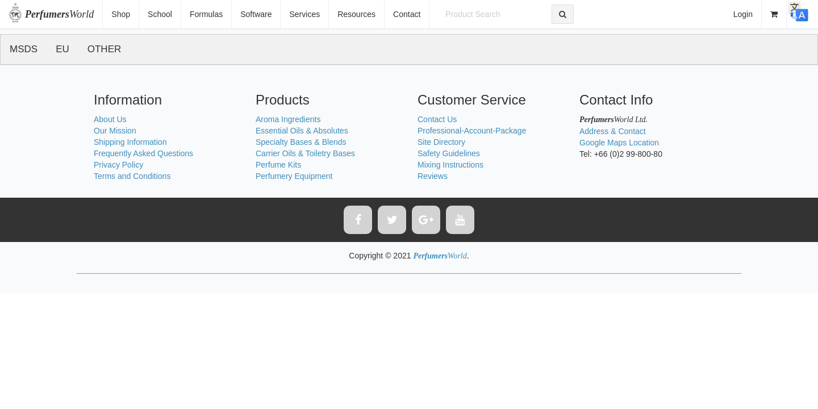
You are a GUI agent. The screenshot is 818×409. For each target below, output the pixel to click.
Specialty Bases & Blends (301, 142)
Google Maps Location (619, 142)
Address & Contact (612, 131)
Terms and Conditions (132, 176)
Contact (406, 14)
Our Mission (115, 130)
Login (743, 14)
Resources (356, 14)
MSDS (23, 49)
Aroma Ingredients (288, 119)
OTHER (104, 49)
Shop (120, 14)
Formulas (206, 14)
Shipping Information (130, 142)
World (59, 14)
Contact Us (437, 119)
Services (304, 14)
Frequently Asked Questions (143, 153)
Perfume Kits (278, 164)
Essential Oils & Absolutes (302, 130)
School (160, 14)
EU (62, 49)
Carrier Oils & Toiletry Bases (305, 153)
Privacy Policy (118, 164)
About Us (110, 119)
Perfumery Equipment (294, 176)
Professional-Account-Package (472, 130)
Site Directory (441, 142)
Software (256, 14)
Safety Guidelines (449, 153)
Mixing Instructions (450, 164)
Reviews (433, 176)
